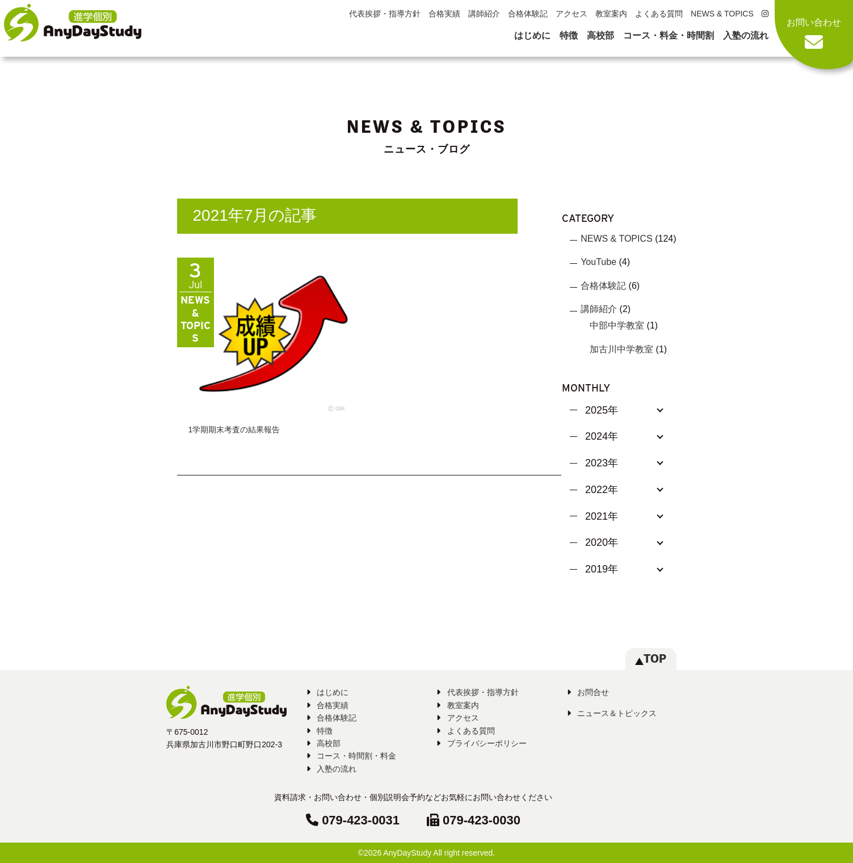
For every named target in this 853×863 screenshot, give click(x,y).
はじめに (532, 35)
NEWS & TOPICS (722, 13)
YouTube (598, 262)
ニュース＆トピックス (617, 713)
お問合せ (593, 692)
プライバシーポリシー (487, 743)
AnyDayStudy (407, 852)
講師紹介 (484, 13)
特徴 (569, 35)
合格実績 (444, 13)
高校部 (600, 35)
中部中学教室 (617, 325)
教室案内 (611, 13)
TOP (650, 658)
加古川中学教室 (621, 349)
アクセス (571, 13)
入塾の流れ (745, 35)
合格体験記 (528, 13)
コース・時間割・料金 (356, 755)
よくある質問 (659, 13)
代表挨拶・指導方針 (385, 13)
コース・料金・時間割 (668, 35)
